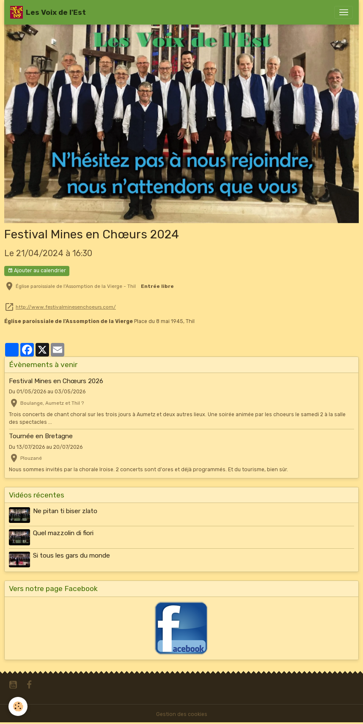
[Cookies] (18, 706)
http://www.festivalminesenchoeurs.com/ (66, 307)
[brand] (48, 12)
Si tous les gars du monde (71, 555)
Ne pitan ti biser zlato (65, 511)
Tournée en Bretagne (41, 436)
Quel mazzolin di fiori (63, 533)
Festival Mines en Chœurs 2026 (56, 381)
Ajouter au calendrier (37, 271)
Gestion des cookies (181, 714)
